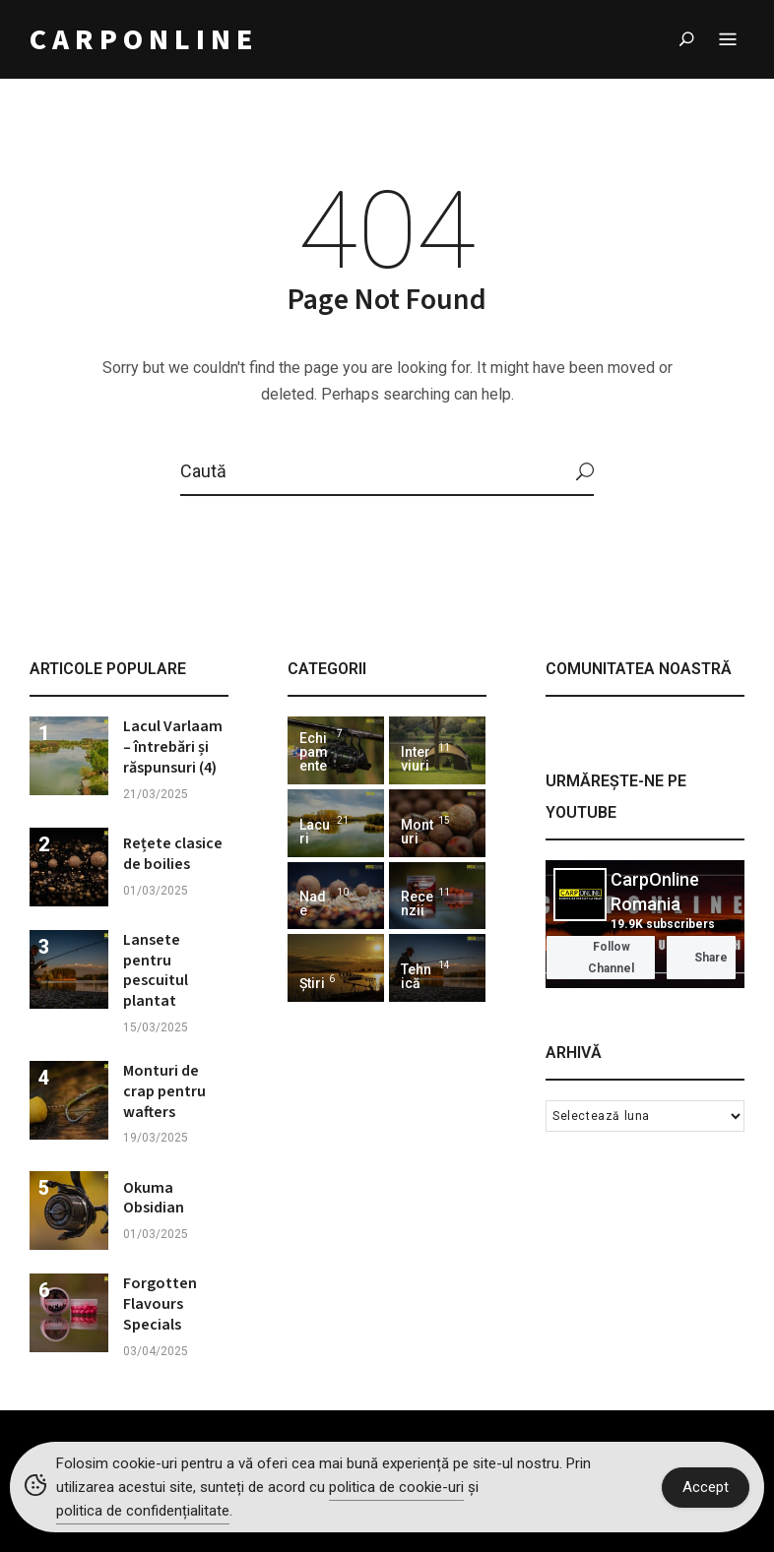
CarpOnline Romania (655, 891)
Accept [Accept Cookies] (705, 1487)
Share (701, 957)
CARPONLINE (144, 40)
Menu (728, 40)
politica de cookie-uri (396, 1487)
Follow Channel (594, 957)
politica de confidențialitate (142, 1511)
